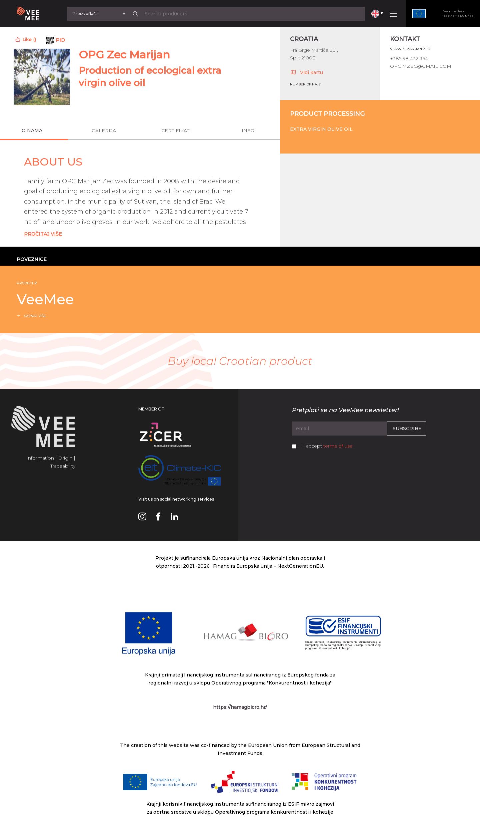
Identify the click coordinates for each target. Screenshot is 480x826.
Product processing (327, 113)
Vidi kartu (306, 72)
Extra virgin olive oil (321, 129)
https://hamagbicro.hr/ (240, 707)
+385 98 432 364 (409, 58)
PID (60, 40)
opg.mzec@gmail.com (420, 66)
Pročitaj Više (43, 234)
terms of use (338, 446)
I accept (328, 446)
